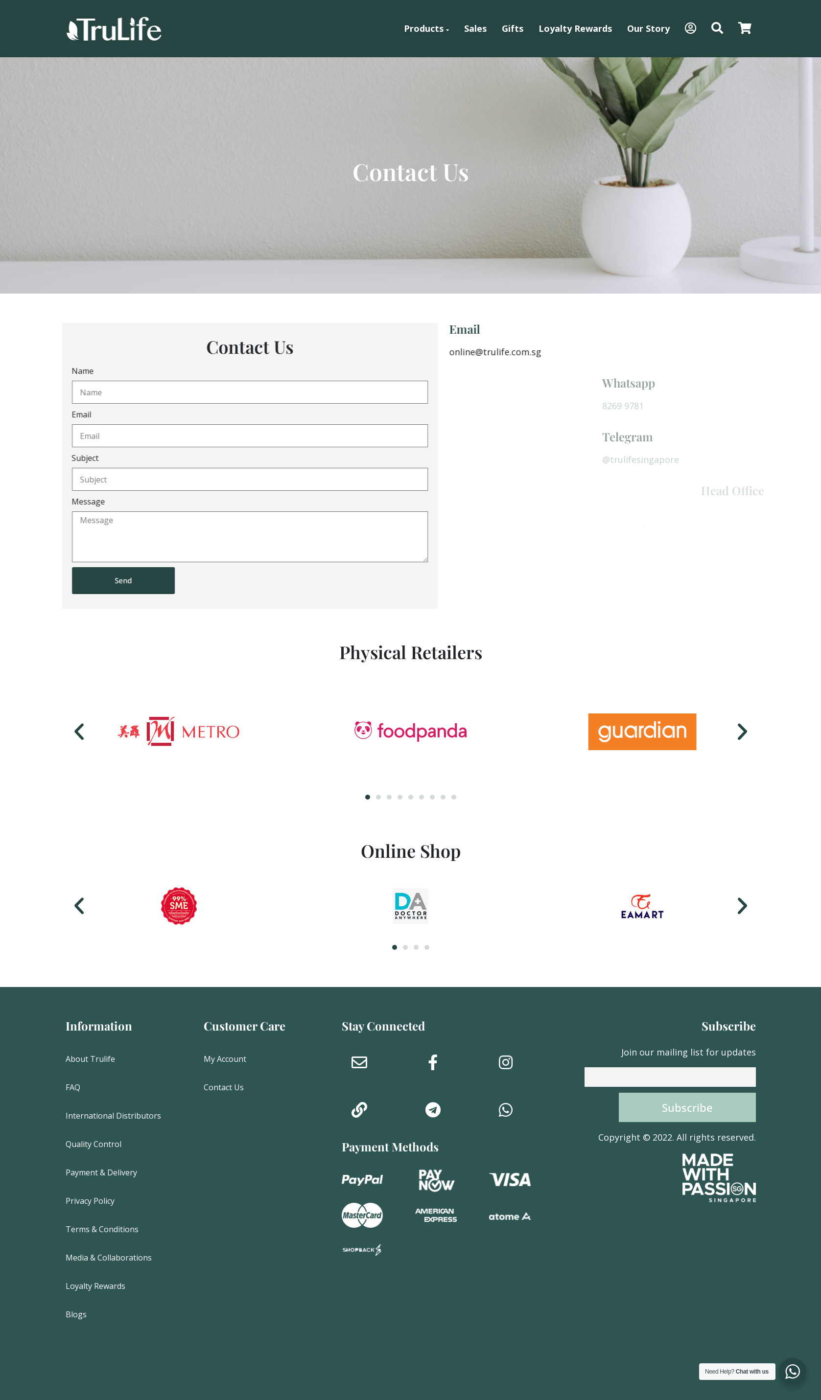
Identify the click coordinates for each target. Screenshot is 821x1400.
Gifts (512, 28)
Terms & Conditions (102, 1229)
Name (60, 371)
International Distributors (113, 1115)
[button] (717, 29)
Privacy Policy (90, 1200)
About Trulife (90, 1059)
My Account (225, 1059)
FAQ (73, 1087)
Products (426, 28)
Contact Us (224, 1087)
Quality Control (93, 1144)
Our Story (648, 28)
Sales (475, 28)
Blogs (76, 1314)
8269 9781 (765, 406)
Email (59, 414)
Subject (62, 458)
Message (66, 501)
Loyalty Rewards (575, 28)
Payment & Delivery (101, 1172)
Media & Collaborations (109, 1257)
